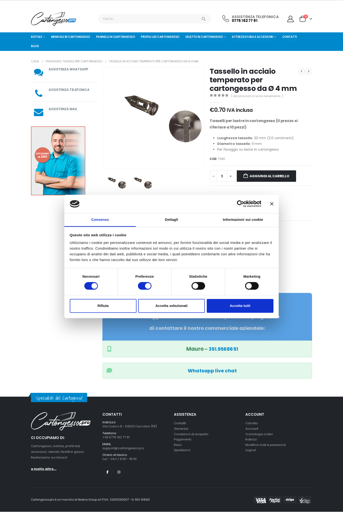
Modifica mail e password (265, 446)
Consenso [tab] (100, 219)
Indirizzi (251, 440)
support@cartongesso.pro (123, 449)
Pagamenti (182, 440)
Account (251, 429)
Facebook (107, 473)
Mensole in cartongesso (70, 37)
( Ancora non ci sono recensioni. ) (257, 96)
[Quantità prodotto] (222, 176)
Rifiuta (103, 306)
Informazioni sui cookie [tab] (243, 219)
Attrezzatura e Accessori (252, 37)
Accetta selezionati (171, 306)
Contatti (289, 37)
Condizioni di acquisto (191, 435)
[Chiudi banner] (271, 204)
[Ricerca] (203, 19)
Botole (36, 37)
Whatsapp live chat (212, 370)
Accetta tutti (240, 306)
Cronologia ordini (259, 435)
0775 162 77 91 (244, 20)
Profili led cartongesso (160, 37)
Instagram (119, 473)
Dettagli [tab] (171, 219)
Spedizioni (182, 452)
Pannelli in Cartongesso (115, 37)
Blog (35, 46)
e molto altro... (43, 469)
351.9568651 (223, 349)
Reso (178, 446)
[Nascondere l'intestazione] (53, 19)
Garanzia (181, 429)
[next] (308, 71)
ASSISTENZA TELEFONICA (69, 89)
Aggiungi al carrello (269, 176)
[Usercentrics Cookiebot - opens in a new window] (240, 203)
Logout (250, 452)
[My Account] (290, 19)
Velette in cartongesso (204, 37)
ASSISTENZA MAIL (63, 109)
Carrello (251, 423)
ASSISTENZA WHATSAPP (69, 69)
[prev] (301, 71)
